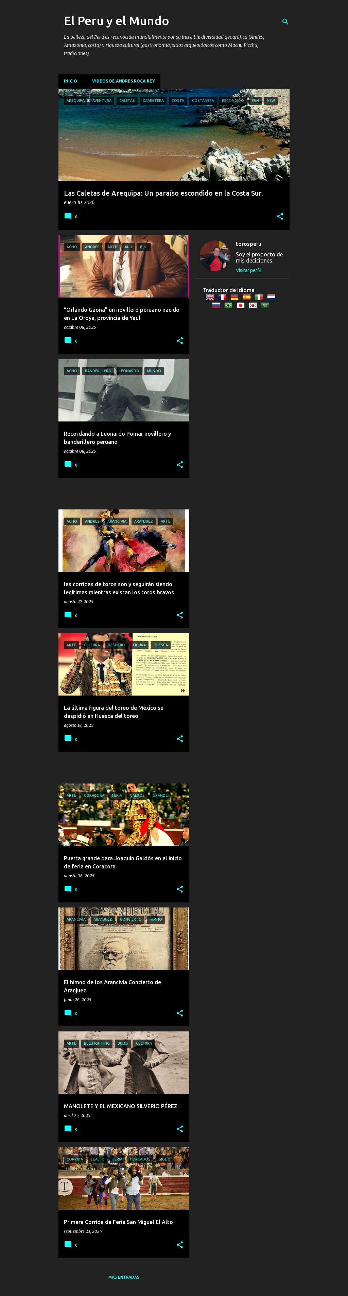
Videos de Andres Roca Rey (123, 81)
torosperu (248, 244)
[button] (280, 216)
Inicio (70, 81)
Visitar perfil (249, 270)
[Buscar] (285, 22)
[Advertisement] (98, 493)
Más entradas (123, 1277)
